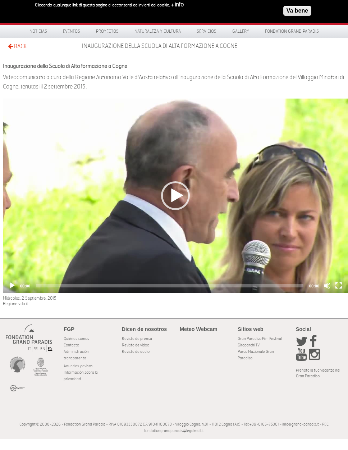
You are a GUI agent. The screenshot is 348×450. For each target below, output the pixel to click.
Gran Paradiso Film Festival (260, 339)
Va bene (297, 10)
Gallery (240, 31)
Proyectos (107, 31)
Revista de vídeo (135, 345)
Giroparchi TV (249, 345)
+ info (177, 4)
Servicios (206, 31)
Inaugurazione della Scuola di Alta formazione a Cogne (159, 46)
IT (29, 349)
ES (50, 349)
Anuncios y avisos (78, 366)
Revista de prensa (137, 339)
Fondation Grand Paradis (292, 31)
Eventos (71, 31)
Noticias (38, 31)
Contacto (71, 345)
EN (42, 349)
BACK (17, 46)
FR (35, 349)
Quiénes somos (76, 339)
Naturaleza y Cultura (157, 31)
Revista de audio (136, 352)
